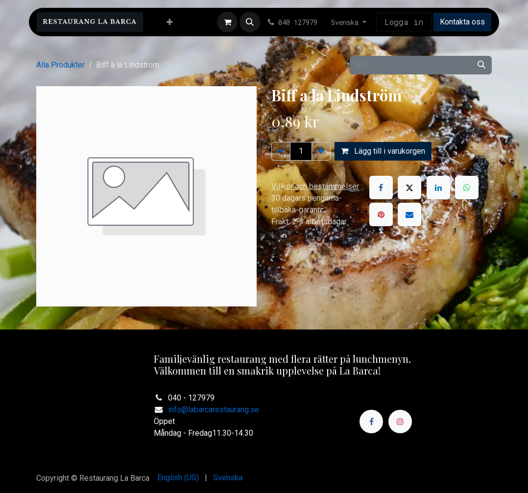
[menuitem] (170, 22)
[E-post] (409, 214)
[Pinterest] (381, 214)
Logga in (403, 22)
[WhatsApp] (467, 187)
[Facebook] (381, 187)
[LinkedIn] (438, 187)
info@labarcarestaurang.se (213, 409)
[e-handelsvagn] (227, 22)
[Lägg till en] (321, 151)
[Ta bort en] (280, 151)
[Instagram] (400, 421)
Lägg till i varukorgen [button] (383, 151)
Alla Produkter (60, 65)
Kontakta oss (462, 21)
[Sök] (481, 65)
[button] (250, 22)
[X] (409, 187)
